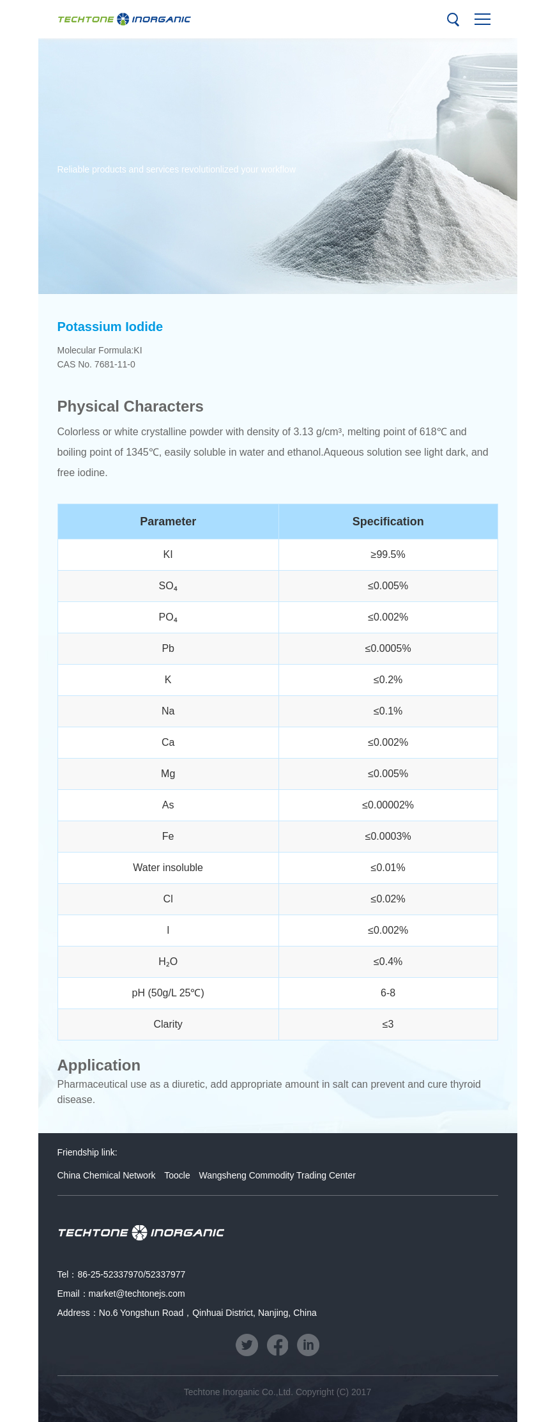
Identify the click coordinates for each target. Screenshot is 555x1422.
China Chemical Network (106, 1175)
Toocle (177, 1175)
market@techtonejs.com (137, 1293)
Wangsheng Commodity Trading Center (277, 1175)
